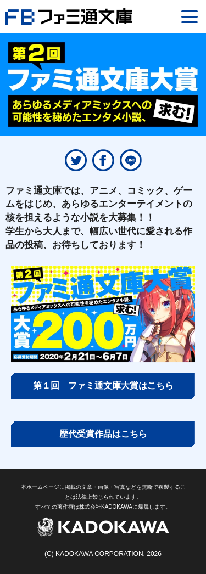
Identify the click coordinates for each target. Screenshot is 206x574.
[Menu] (190, 16)
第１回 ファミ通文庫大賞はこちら (103, 385)
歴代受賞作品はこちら (103, 433)
